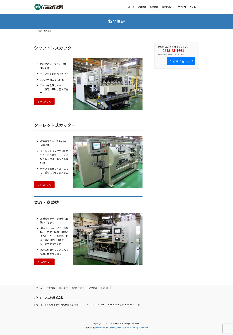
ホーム (39, 287)
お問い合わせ (78, 287)
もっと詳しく (44, 101)
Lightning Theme (115, 327)
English (104, 287)
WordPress (99, 327)
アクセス (93, 287)
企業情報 (51, 287)
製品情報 (63, 287)
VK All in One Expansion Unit (136, 327)
